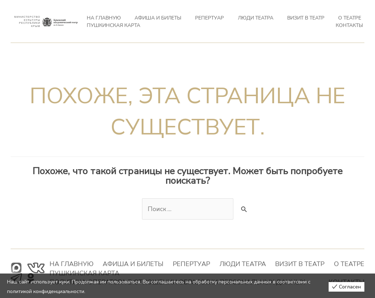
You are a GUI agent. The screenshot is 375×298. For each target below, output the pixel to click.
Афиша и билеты (140, 20)
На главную (101, 20)
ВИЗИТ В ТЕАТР (245, 20)
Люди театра (209, 20)
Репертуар (177, 20)
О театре (275, 20)
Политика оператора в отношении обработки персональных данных (162, 273)
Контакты (351, 20)
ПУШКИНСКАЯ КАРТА (312, 20)
